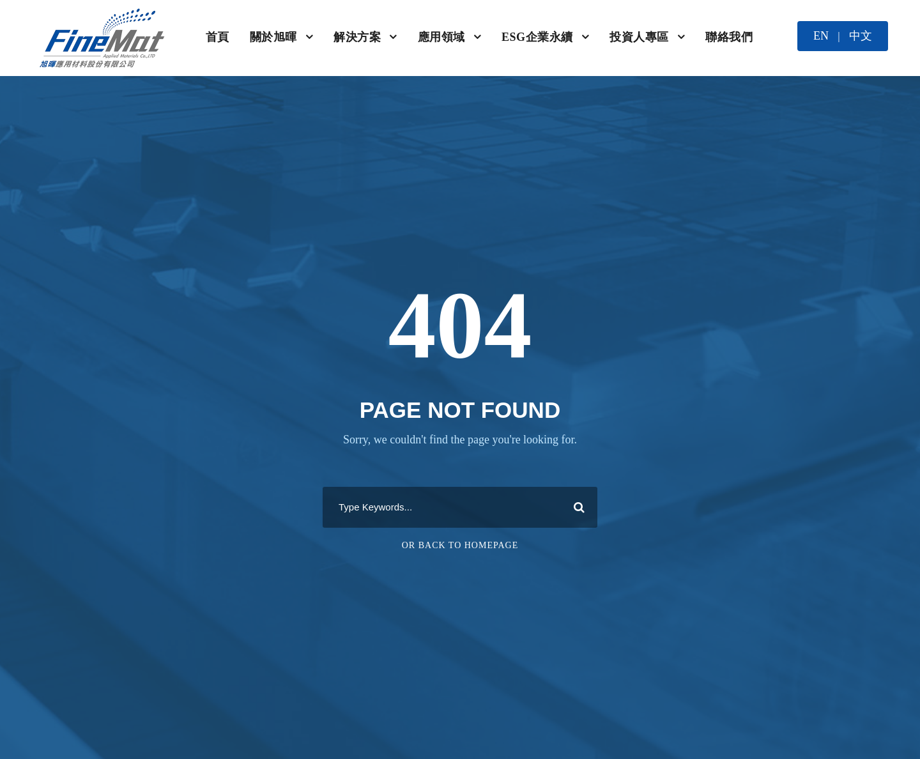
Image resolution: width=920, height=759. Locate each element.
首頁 (217, 37)
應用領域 (441, 37)
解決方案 (357, 37)
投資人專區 (639, 37)
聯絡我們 (729, 37)
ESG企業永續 (537, 37)
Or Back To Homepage (460, 545)
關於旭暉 (273, 37)
